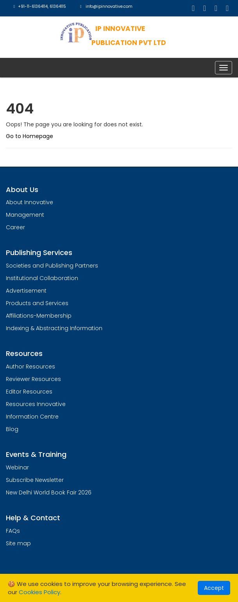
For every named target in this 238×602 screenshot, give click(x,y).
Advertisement (26, 291)
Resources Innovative (36, 404)
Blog (12, 429)
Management (25, 215)
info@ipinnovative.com (106, 6)
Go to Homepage (29, 136)
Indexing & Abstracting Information (54, 328)
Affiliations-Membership (39, 316)
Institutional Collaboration (42, 278)
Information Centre (32, 417)
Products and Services (37, 303)
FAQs (13, 531)
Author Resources (30, 366)
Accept (214, 588)
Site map (18, 543)
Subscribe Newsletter (35, 480)
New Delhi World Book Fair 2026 (48, 492)
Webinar (17, 467)
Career (15, 227)
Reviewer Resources (33, 379)
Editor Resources (29, 391)
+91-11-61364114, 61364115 (39, 6)
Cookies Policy (39, 592)
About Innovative (29, 202)
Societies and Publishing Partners (52, 266)
